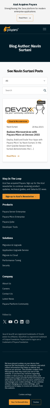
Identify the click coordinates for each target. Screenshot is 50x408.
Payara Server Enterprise (14, 211)
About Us (6, 283)
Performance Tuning (11, 260)
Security (6, 265)
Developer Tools (10, 227)
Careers (6, 288)
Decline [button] (36, 402)
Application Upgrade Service (15, 250)
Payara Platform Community (15, 304)
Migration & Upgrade (12, 245)
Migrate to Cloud (10, 255)
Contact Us (7, 293)
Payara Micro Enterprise (13, 216)
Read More (25, 18)
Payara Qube (8, 222)
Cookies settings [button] (25, 394)
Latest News (8, 299)
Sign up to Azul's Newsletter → (21, 196)
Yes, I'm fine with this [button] (19, 402)
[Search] (22, 90)
